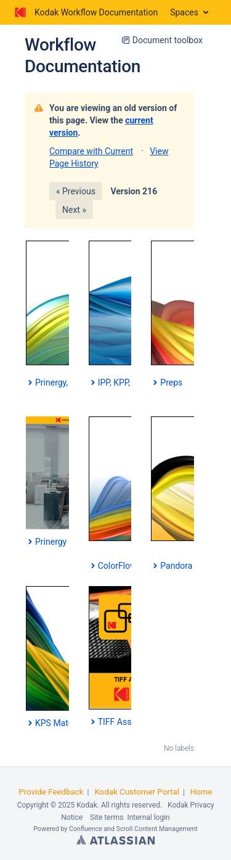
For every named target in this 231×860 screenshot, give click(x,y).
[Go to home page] (85, 12)
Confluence (85, 829)
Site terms (106, 817)
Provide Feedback (50, 791)
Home (201, 791)
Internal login (148, 817)
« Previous (75, 191)
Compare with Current (91, 151)
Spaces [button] (184, 12)
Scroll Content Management (157, 829)
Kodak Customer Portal (136, 791)
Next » (74, 210)
